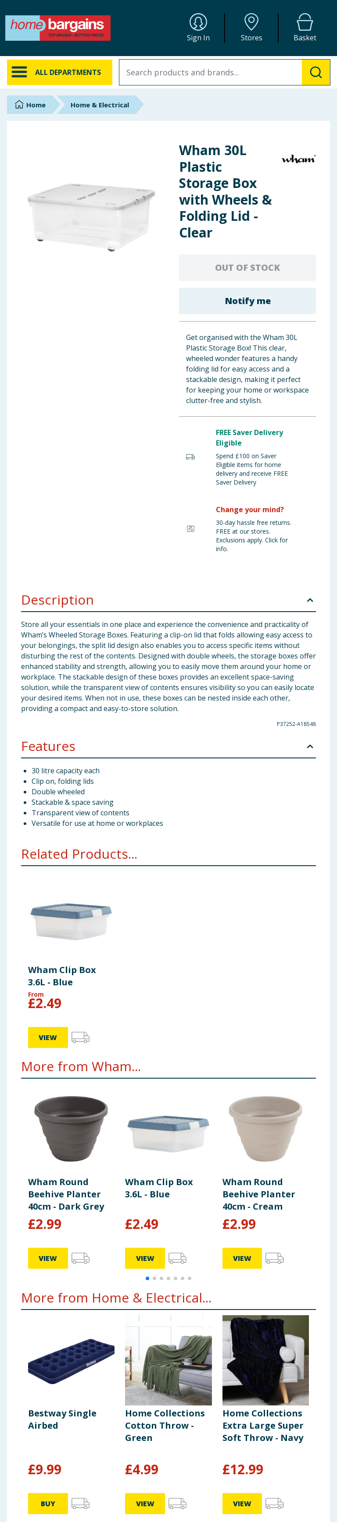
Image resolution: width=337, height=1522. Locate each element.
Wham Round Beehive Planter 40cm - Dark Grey (66, 1194)
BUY (48, 1503)
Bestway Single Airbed (62, 1419)
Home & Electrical (100, 104)
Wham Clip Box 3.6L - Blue (62, 976)
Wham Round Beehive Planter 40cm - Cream (258, 1194)
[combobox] (224, 72)
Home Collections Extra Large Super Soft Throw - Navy (263, 1425)
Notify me (248, 301)
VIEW (48, 1037)
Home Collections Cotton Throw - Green (165, 1425)
